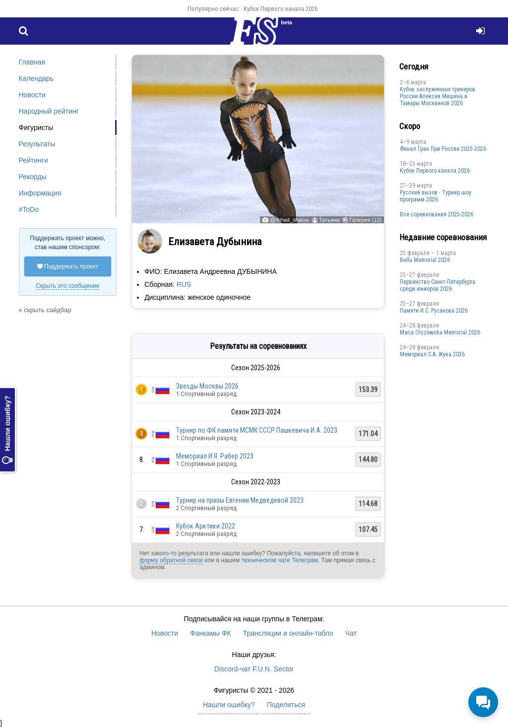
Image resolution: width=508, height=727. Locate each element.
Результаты (37, 144)
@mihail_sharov (289, 220)
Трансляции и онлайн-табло (288, 633)
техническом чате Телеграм (279, 560)
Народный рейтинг (49, 111)
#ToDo (29, 209)
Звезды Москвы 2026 (207, 386)
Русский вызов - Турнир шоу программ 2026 (435, 196)
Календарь (36, 78)
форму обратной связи (170, 560)
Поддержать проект (68, 266)
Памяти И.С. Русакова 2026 (434, 310)
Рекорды (33, 177)
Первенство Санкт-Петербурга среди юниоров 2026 (437, 285)
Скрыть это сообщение (67, 285)
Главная (32, 62)
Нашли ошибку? (7, 430)
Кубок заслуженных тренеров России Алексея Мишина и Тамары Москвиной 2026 (437, 96)
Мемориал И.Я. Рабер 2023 (215, 456)
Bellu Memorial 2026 (425, 260)
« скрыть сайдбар (45, 310)
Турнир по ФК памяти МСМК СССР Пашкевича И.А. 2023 (256, 430)
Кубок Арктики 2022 (205, 526)
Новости (32, 95)
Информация (40, 193)
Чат (351, 633)
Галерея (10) (365, 220)
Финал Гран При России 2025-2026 (443, 148)
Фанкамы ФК (210, 633)
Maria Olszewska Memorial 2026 (440, 332)
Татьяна (329, 220)
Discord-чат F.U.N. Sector (254, 669)
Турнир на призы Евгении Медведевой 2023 (240, 500)
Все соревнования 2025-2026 (436, 214)
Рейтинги (33, 160)
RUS (184, 284)
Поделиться (286, 705)
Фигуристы (36, 128)
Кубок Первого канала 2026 (281, 8)
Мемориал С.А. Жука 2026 (432, 354)
